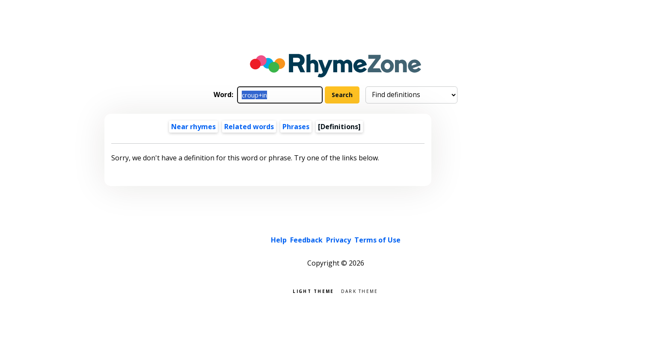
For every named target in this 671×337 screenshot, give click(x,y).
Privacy (338, 240)
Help (279, 240)
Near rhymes (193, 126)
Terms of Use (377, 240)
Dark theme (359, 291)
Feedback (306, 240)
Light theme (313, 291)
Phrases (295, 126)
